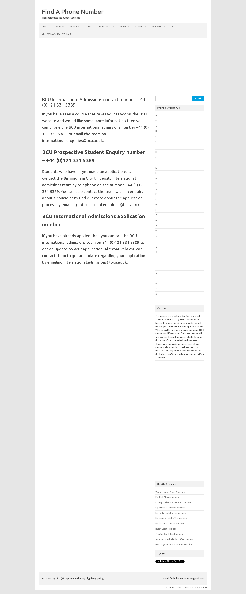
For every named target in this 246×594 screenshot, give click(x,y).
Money (73, 27)
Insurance (157, 27)
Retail (123, 27)
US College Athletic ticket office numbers (174, 544)
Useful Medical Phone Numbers (170, 492)
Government (105, 27)
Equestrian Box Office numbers (170, 507)
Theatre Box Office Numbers (169, 534)
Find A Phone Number (73, 11)
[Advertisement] (123, 65)
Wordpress (202, 587)
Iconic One (171, 587)
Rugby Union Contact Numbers (169, 523)
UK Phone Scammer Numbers (56, 34)
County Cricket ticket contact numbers (173, 502)
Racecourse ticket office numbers (171, 518)
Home (45, 27)
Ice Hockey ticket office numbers (170, 513)
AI (172, 27)
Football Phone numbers (167, 497)
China (88, 27)
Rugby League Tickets (165, 529)
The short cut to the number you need (61, 17)
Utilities (139, 27)
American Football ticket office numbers (174, 539)
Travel (57, 27)
